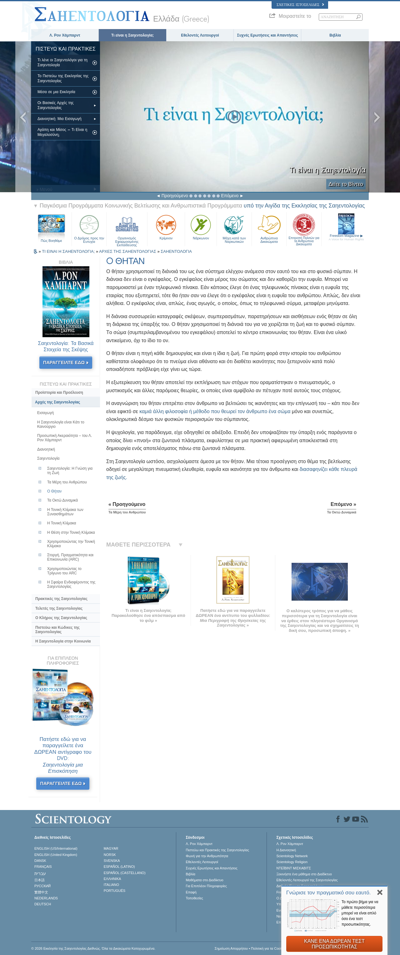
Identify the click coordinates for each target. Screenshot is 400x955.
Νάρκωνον (201, 226)
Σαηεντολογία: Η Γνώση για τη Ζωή (69, 470)
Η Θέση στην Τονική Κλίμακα (71, 532)
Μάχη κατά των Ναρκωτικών (234, 228)
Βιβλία (335, 35)
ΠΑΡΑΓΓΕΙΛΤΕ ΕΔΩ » (65, 362)
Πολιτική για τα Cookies (269, 948)
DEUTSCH (42, 904)
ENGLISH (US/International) (56, 848)
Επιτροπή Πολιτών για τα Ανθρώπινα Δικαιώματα (303, 228)
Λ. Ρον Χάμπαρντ (64, 35)
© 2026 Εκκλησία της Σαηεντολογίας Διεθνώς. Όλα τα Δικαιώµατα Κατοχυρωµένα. (93, 948)
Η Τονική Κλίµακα (61, 523)
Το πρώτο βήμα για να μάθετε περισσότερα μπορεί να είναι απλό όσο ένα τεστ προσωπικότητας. (360, 913)
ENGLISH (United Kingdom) (55, 855)
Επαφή (191, 892)
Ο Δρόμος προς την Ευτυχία (89, 228)
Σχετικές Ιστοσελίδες (300, 5)
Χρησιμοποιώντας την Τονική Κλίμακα (71, 543)
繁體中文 (41, 892)
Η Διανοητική (286, 850)
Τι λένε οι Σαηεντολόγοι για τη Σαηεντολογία (63, 62)
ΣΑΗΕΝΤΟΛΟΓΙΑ (176, 251)
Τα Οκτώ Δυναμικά (62, 500)
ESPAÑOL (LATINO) (119, 866)
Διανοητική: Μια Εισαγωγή (60, 119)
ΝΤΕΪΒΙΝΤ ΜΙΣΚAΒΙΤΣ (293, 868)
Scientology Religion (292, 862)
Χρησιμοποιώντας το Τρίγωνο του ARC (64, 571)
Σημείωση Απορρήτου (231, 948)
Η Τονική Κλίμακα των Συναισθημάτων (65, 512)
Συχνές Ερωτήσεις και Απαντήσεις (267, 35)
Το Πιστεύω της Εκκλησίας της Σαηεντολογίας (63, 78)
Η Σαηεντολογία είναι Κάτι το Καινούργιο (60, 424)
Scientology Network (292, 856)
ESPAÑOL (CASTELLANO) (125, 873)
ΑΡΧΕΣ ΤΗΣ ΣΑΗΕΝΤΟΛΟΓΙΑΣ (128, 251)
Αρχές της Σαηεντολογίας (57, 402)
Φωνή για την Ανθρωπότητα (207, 856)
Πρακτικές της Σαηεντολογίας (61, 599)
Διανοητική (46, 449)
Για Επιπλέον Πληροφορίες (206, 886)
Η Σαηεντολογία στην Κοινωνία (63, 641)
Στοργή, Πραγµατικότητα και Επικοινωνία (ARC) (70, 557)
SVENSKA (112, 860)
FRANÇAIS (43, 866)
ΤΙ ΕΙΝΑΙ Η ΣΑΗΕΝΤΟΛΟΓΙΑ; (69, 251)
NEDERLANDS (46, 898)
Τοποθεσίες (194, 898)
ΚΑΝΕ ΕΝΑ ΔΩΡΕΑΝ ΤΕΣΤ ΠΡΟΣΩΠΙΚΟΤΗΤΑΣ (334, 943)
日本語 (39, 880)
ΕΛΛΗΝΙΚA (112, 879)
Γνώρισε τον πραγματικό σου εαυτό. (328, 893)
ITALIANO (111, 885)
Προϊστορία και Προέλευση (59, 392)
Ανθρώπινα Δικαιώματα (269, 228)
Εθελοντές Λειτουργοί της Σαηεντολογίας (307, 880)
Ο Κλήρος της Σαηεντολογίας (61, 618)
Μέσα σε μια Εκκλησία (56, 92)
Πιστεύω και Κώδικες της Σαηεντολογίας (57, 629)
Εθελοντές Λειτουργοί (200, 35)
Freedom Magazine (346, 237)
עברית (40, 873)
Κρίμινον (166, 226)
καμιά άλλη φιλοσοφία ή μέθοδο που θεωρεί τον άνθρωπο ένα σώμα (214, 411)
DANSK (40, 860)
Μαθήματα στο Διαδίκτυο (204, 880)
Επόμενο (229, 195)
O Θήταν (54, 491)
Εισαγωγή (45, 413)
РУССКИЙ (42, 886)
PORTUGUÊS (114, 890)
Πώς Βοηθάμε (51, 240)
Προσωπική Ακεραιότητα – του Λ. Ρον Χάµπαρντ (64, 437)
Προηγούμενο (175, 195)
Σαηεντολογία (48, 458)
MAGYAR (111, 848)
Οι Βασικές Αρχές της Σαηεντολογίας (56, 105)
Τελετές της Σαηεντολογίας (58, 608)
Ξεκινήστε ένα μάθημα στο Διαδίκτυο (304, 874)
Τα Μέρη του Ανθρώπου (67, 482)
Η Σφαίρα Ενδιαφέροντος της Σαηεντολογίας (71, 584)
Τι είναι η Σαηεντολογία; (132, 35)
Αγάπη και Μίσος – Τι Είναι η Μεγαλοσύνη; (62, 132)
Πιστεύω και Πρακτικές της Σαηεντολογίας (217, 850)
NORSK (110, 855)
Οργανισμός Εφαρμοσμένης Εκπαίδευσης (126, 228)
